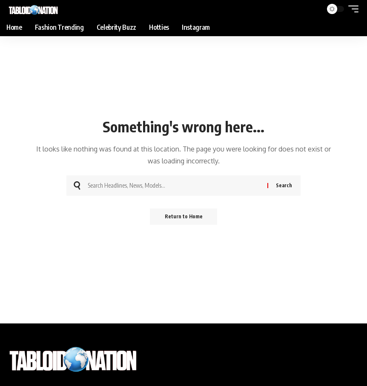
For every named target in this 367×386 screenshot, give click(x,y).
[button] (351, 9)
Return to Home (184, 217)
